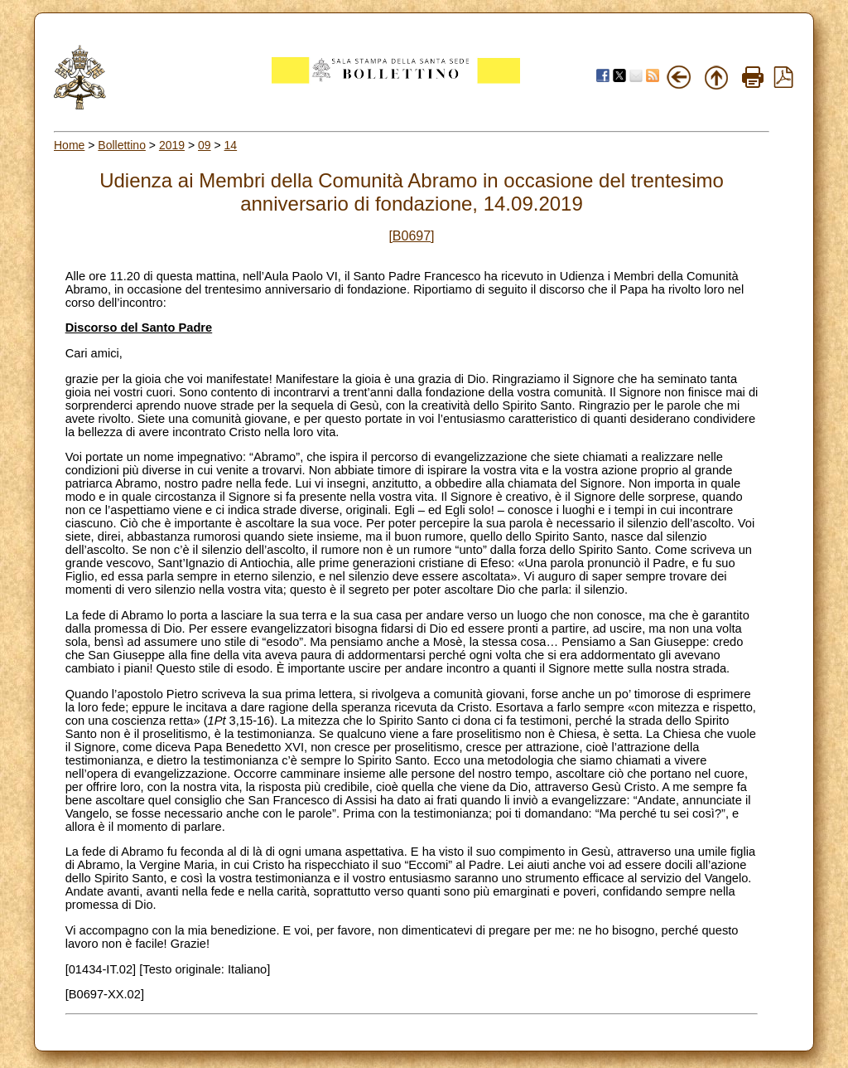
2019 (172, 145)
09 (204, 145)
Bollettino (122, 145)
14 (231, 145)
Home (69, 145)
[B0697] (411, 236)
